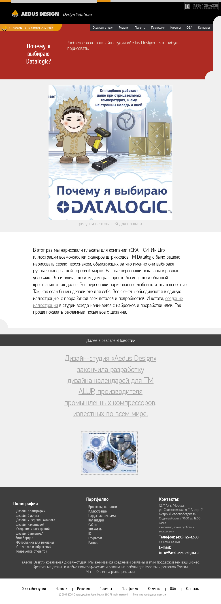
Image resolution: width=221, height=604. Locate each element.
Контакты (204, 28)
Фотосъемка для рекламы (35, 542)
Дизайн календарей (30, 524)
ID (89, 533)
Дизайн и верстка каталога (35, 520)
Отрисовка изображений (33, 546)
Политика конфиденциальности (149, 594)
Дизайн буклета (27, 515)
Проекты (140, 28)
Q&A (189, 28)
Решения (124, 28)
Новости (61, 588)
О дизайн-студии (103, 28)
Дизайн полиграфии (30, 511)
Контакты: (169, 499)
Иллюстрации (98, 511)
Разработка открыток (31, 551)
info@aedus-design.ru (179, 552)
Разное (93, 542)
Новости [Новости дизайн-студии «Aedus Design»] (18, 28)
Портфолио (158, 28)
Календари (96, 520)
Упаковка (95, 529)
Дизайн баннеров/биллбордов (29, 535)
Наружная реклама (102, 515)
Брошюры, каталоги (102, 506)
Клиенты (175, 28)
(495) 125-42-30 (187, 537)
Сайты (92, 524)
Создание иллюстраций (33, 529)
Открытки (95, 538)
